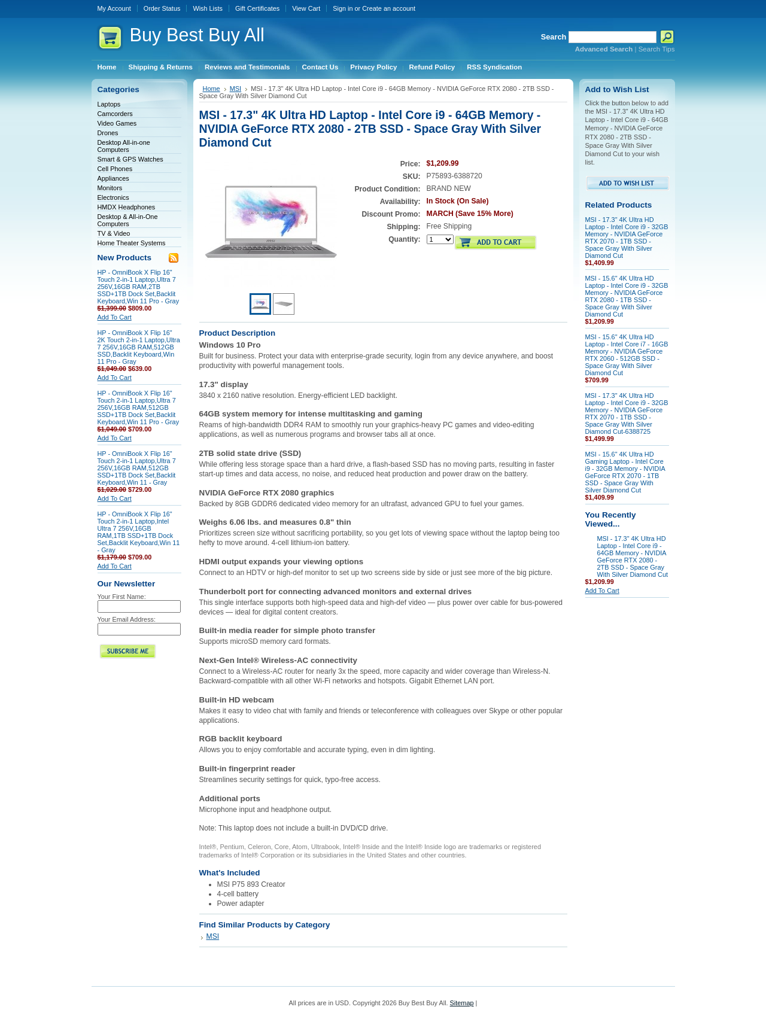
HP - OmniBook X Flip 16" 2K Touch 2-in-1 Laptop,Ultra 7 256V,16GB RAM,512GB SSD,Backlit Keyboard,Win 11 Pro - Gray (139, 347)
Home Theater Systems (132, 243)
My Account (114, 8)
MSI (235, 88)
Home (211, 88)
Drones (108, 132)
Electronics (113, 197)
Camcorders (115, 113)
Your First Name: (122, 596)
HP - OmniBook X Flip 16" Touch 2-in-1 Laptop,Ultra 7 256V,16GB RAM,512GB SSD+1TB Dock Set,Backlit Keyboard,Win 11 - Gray (137, 468)
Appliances (113, 178)
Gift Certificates (257, 8)
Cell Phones (115, 168)
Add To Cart (115, 317)
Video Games (117, 123)
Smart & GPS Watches (130, 159)
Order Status (162, 8)
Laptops (109, 104)
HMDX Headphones (127, 207)
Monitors (110, 187)
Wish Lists (208, 8)
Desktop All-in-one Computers (124, 146)
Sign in (342, 8)
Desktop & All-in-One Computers (128, 220)
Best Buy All (197, 35)
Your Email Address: (127, 619)
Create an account (388, 8)
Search (554, 36)
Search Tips (657, 49)
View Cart (306, 8)
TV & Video (114, 233)
